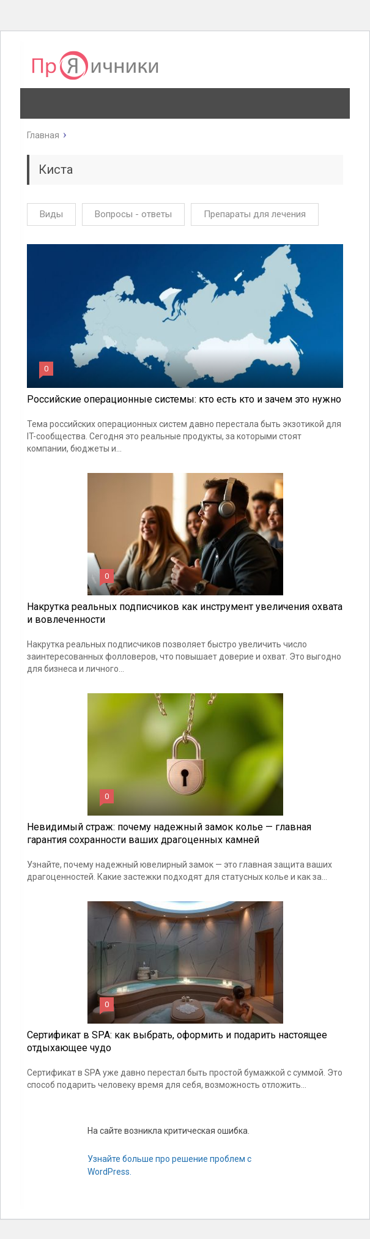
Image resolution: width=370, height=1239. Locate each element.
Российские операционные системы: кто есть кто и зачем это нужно (184, 399)
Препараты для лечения (255, 214)
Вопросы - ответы (133, 214)
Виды (51, 214)
